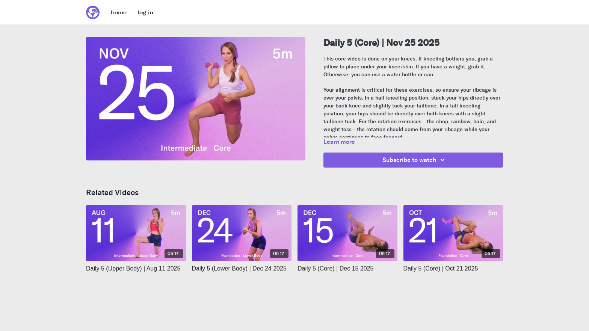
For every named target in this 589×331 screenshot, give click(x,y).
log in (145, 12)
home (119, 12)
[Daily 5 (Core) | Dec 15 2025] (347, 268)
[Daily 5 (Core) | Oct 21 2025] (453, 268)
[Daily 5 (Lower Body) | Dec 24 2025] (242, 268)
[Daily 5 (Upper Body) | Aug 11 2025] (136, 268)
